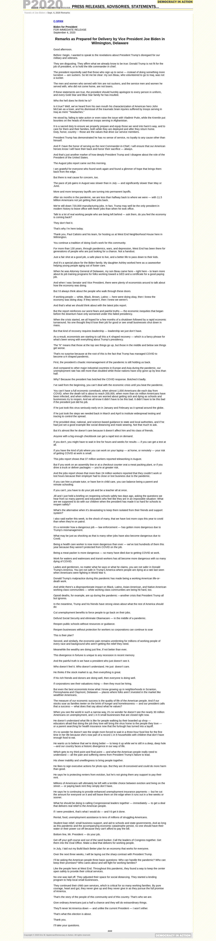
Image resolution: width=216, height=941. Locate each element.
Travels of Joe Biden (34, 13)
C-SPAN (58, 21)
